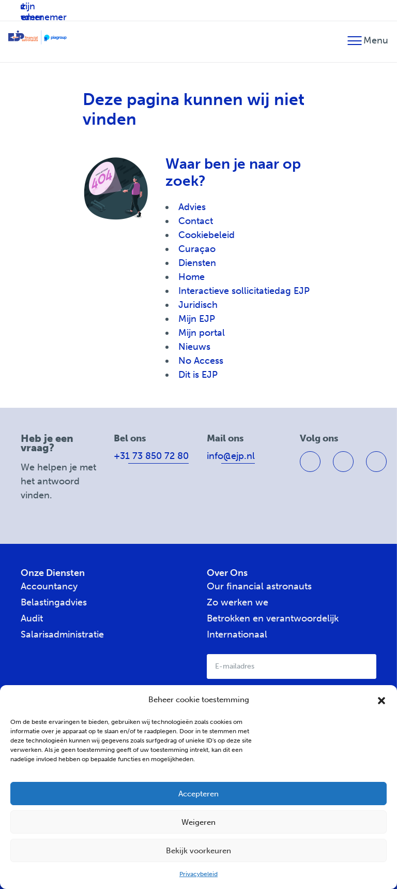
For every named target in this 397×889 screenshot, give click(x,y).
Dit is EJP (198, 374)
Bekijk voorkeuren (198, 850)
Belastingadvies (54, 602)
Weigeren (198, 822)
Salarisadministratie (62, 634)
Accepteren (198, 793)
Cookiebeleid (206, 235)
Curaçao (197, 249)
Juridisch (198, 304)
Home (191, 277)
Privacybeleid (198, 874)
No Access (200, 360)
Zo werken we (237, 602)
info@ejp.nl (231, 456)
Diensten (197, 263)
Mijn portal (201, 332)
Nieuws (194, 346)
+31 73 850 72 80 (151, 456)
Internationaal (237, 634)
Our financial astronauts (259, 586)
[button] (381, 700)
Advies (192, 207)
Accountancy (49, 586)
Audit (32, 618)
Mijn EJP (196, 318)
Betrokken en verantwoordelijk (273, 618)
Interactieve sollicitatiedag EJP (244, 291)
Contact (195, 221)
